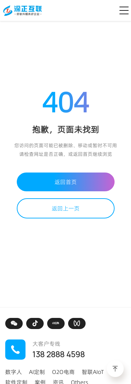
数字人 (13, 372)
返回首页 (65, 182)
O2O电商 (63, 372)
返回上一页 (66, 208)
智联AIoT (93, 372)
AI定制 (37, 372)
